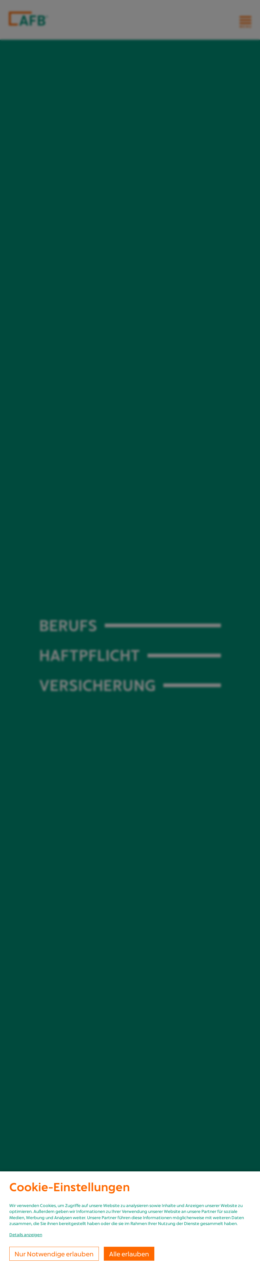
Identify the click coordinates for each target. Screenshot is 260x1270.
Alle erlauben (129, 1253)
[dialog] (130, 1220)
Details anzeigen (25, 1234)
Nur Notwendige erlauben (54, 1253)
